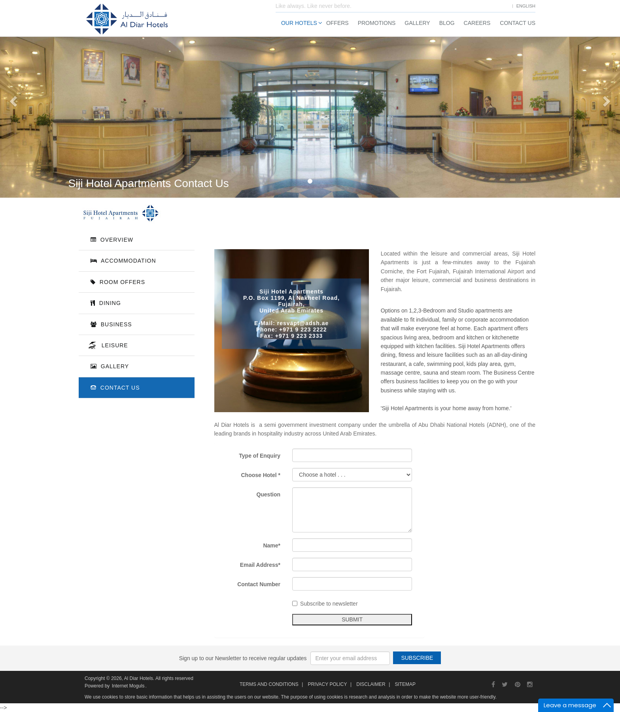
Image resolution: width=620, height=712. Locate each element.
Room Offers (118, 282)
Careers (477, 23)
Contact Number (262, 584)
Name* (275, 545)
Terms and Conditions (269, 684)
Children (547, 119)
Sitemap (405, 684)
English (525, 6)
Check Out (529, 90)
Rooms (465, 119)
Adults (504, 119)
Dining (106, 303)
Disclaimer (370, 684)
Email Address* (264, 565)
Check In (467, 90)
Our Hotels (299, 23)
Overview (112, 240)
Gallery (417, 23)
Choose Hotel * (264, 475)
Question (272, 494)
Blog (447, 23)
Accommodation (123, 261)
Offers (337, 23)
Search (515, 168)
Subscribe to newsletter (328, 603)
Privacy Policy (327, 684)
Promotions (377, 23)
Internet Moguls (128, 686)
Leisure (113, 345)
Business (111, 324)
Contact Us (517, 23)
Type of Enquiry (263, 456)
